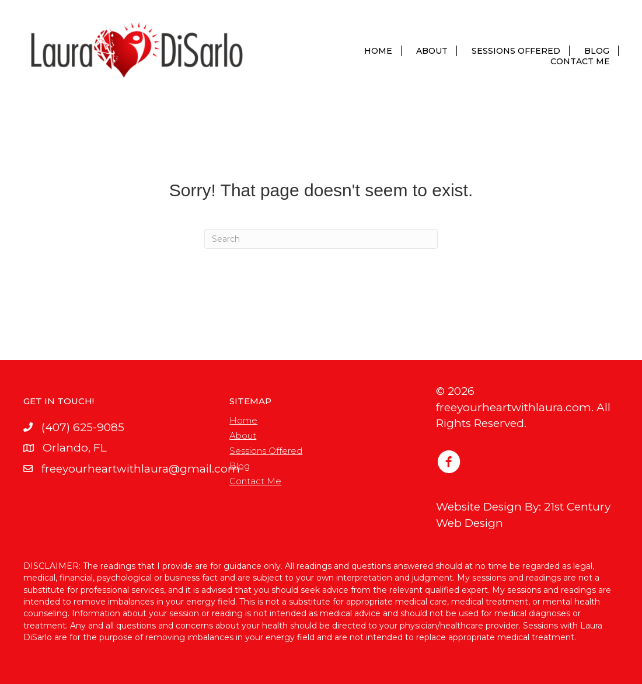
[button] (449, 462)
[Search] (321, 239)
